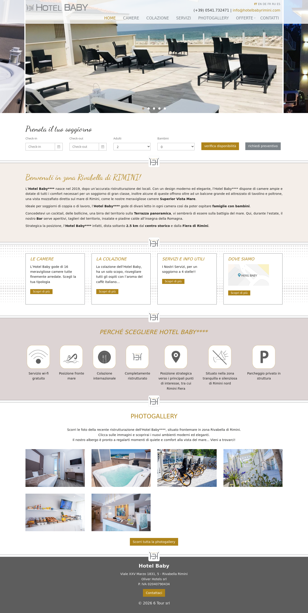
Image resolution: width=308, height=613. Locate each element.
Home (110, 18)
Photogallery (213, 18)
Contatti (269, 18)
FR (269, 4)
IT (255, 4)
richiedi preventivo (263, 146)
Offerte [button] (244, 18)
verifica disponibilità (220, 146)
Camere (131, 18)
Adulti (117, 138)
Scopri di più (41, 291)
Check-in (31, 138)
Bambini (163, 138)
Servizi (183, 18)
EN (260, 4)
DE (265, 4)
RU (274, 4)
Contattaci (154, 593)
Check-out (76, 138)
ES (278, 4)
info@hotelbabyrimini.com (256, 10)
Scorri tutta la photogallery (154, 542)
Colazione (157, 18)
